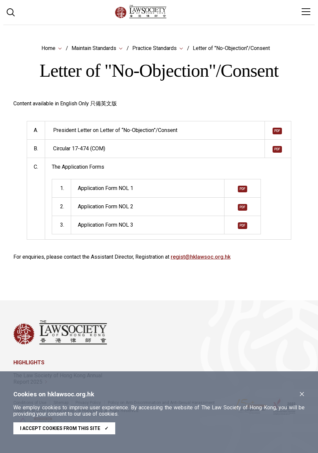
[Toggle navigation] (306, 11)
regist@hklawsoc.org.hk (200, 257)
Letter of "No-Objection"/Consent (231, 48)
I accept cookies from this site (64, 428)
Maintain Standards (93, 48)
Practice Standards (154, 48)
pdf (277, 131)
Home (48, 48)
